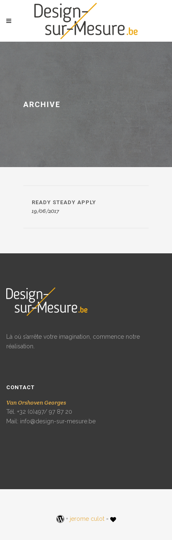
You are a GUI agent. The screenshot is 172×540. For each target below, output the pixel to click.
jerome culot (87, 518)
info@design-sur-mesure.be (58, 421)
